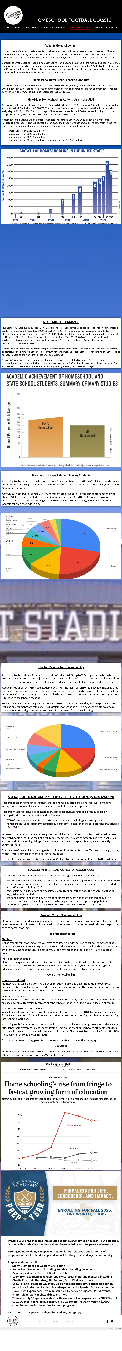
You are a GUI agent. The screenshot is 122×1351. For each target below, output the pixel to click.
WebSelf (118, 1329)
